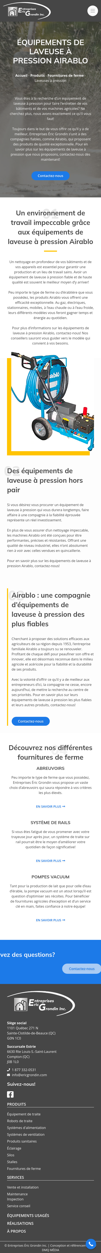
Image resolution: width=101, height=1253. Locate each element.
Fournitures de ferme (66, 75)
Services (15, 1177)
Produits (37, 75)
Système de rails (50, 822)
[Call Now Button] (91, 1244)
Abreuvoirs (51, 768)
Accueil (21, 75)
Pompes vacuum (50, 876)
